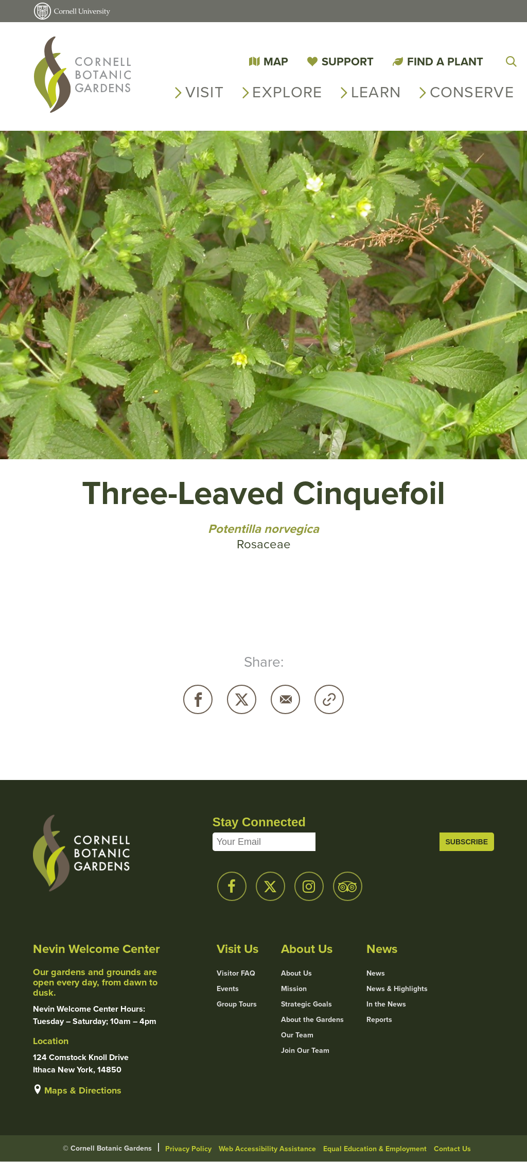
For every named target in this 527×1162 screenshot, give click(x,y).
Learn (376, 92)
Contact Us (452, 1148)
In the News (386, 1004)
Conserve (472, 92)
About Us (296, 973)
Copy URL (329, 699)
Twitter (241, 699)
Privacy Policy (188, 1148)
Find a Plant (445, 61)
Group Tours (237, 1004)
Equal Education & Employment (375, 1148)
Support (348, 61)
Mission (294, 989)
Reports (379, 1020)
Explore (287, 92)
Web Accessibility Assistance (267, 1148)
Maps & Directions (82, 1090)
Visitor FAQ (236, 973)
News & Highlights (397, 989)
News (375, 973)
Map (276, 61)
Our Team (297, 1035)
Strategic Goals (306, 1004)
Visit (204, 92)
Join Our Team (305, 1051)
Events (228, 989)
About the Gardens (312, 1020)
